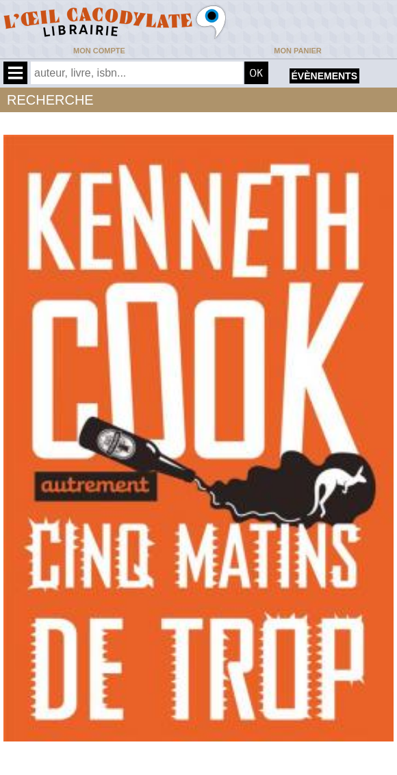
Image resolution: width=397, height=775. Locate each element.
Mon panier (297, 51)
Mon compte (99, 51)
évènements (324, 75)
